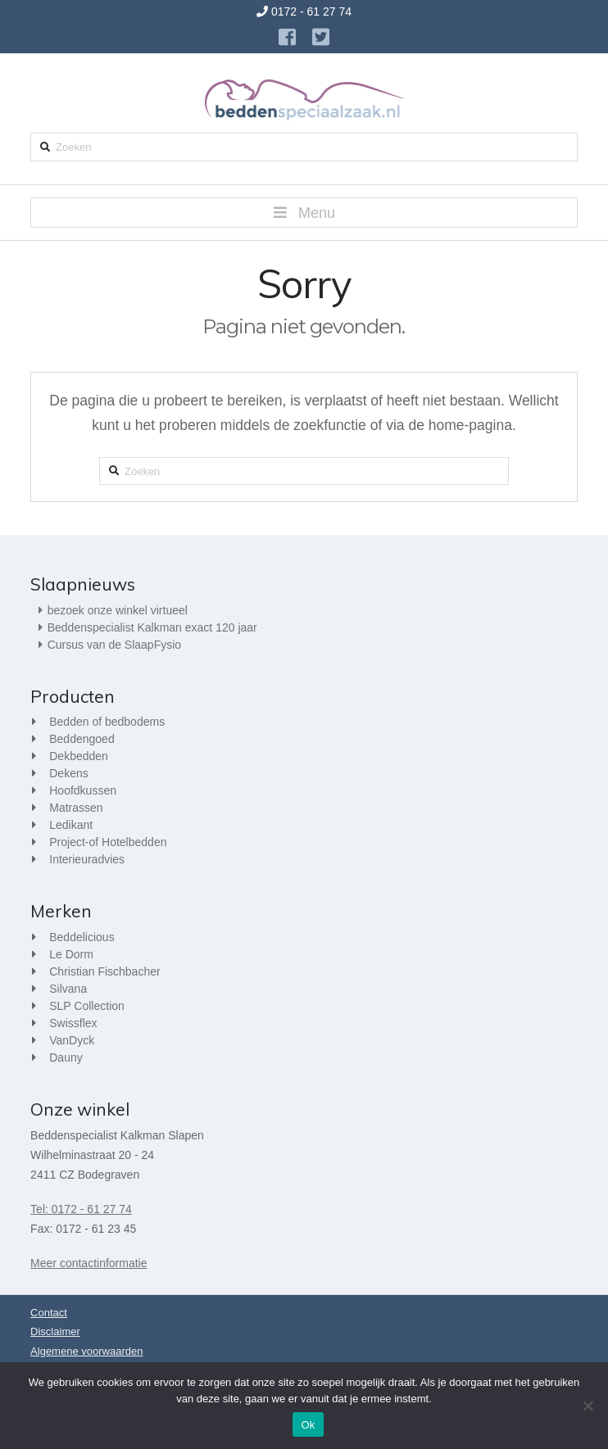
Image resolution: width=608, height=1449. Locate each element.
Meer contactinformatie (88, 1263)
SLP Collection (87, 1005)
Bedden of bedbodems (107, 721)
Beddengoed (81, 738)
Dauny (65, 1057)
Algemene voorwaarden (86, 1351)
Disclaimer (55, 1331)
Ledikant (71, 824)
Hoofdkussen (82, 790)
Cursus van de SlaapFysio (114, 644)
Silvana (68, 988)
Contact (48, 1312)
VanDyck (71, 1040)
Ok (308, 1425)
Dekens (68, 773)
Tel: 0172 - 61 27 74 (81, 1209)
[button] (304, 212)
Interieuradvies (87, 859)
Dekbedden (78, 756)
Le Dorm (71, 954)
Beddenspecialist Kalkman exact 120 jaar (152, 627)
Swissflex (73, 1023)
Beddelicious (81, 937)
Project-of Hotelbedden (107, 842)
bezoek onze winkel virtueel (118, 610)
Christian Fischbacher (104, 971)
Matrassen (75, 807)
